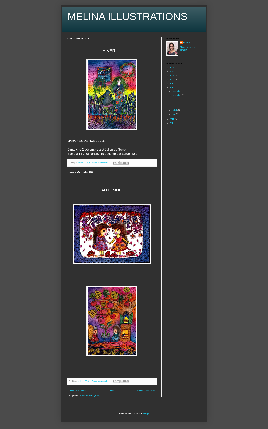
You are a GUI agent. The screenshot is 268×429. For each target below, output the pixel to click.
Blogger (145, 414)
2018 (172, 88)
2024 (172, 68)
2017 (172, 119)
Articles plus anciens (146, 390)
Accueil (111, 390)
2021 (172, 76)
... (186, 105)
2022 (172, 71)
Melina (186, 42)
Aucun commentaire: (100, 163)
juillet (174, 110)
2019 (172, 84)
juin (174, 114)
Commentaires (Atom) (90, 395)
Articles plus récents (77, 390)
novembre (177, 95)
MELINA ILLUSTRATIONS (127, 16)
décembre (177, 91)
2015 (172, 123)
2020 (172, 80)
